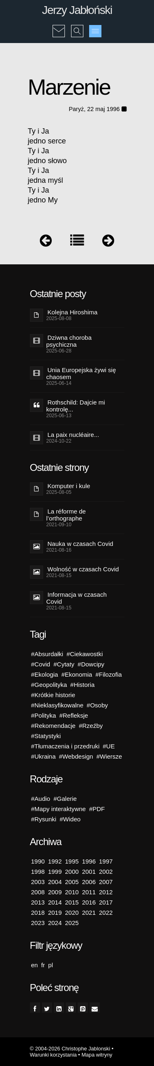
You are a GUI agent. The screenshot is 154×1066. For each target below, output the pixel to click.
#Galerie (65, 798)
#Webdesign (76, 756)
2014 (55, 902)
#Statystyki (46, 735)
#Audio (41, 798)
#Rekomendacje (53, 725)
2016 (89, 902)
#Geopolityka (49, 684)
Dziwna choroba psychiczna (69, 341)
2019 (55, 912)
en (34, 964)
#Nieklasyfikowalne (57, 705)
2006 (89, 881)
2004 (55, 881)
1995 (71, 861)
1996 (89, 861)
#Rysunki (44, 819)
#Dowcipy (91, 664)
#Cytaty (63, 664)
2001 (89, 871)
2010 (71, 892)
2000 (71, 871)
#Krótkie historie (53, 694)
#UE (109, 746)
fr (43, 964)
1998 (38, 871)
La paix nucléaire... (73, 434)
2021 (89, 912)
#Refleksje (73, 715)
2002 (106, 871)
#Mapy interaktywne (58, 808)
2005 (71, 881)
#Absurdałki (47, 653)
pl (50, 964)
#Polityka (43, 715)
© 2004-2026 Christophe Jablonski (70, 1049)
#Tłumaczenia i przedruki (65, 746)
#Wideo (70, 819)
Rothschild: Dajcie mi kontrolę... (75, 406)
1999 (55, 871)
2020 (71, 912)
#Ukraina (43, 756)
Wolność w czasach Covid (83, 569)
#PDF (97, 808)
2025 (71, 922)
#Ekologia (44, 674)
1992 (55, 861)
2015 (71, 902)
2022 (106, 912)
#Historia (82, 684)
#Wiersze (109, 756)
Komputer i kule (69, 485)
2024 (55, 922)
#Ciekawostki (85, 653)
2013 (38, 902)
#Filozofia (108, 674)
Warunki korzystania (53, 1055)
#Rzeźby (91, 725)
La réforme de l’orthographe (66, 515)
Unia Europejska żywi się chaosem (81, 373)
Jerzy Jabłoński (77, 10)
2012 (106, 892)
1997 (106, 861)
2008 (38, 892)
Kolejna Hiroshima (73, 312)
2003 (38, 881)
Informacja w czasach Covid (76, 598)
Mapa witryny (96, 1055)
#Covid (41, 664)
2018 (38, 912)
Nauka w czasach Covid (80, 543)
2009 (55, 892)
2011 (89, 892)
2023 (38, 922)
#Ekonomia (76, 674)
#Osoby (97, 705)
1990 (38, 861)
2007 (106, 881)
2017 (106, 902)
